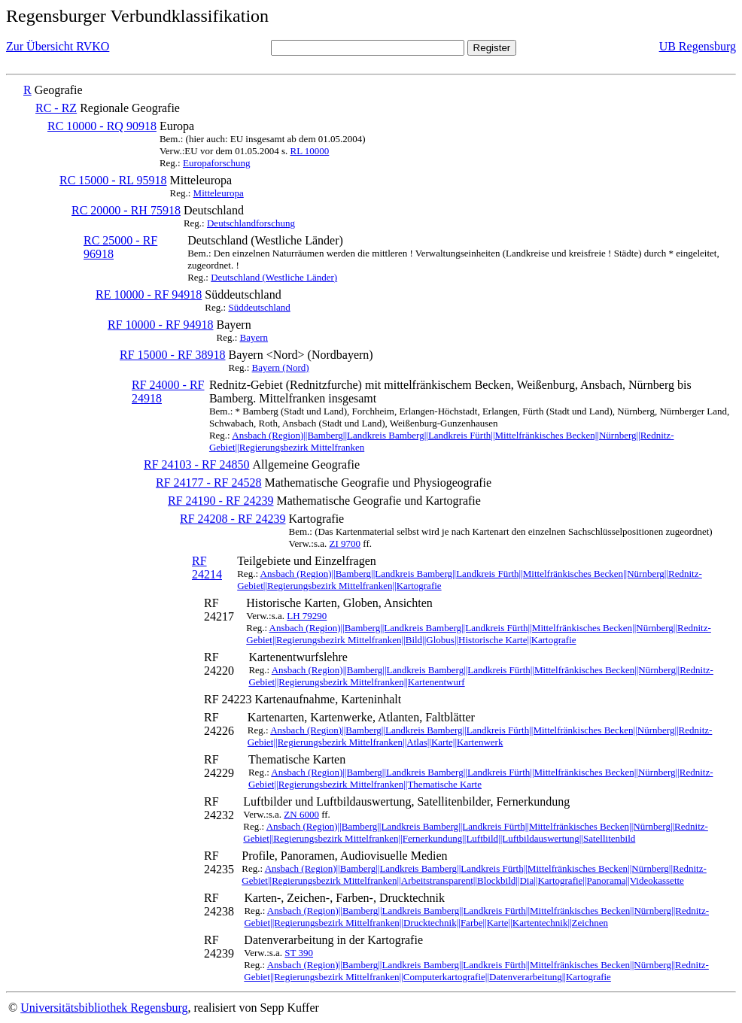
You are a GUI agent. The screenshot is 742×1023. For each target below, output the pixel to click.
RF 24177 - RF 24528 (208, 482)
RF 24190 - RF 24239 (220, 500)
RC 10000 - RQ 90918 (102, 126)
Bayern (254, 337)
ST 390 (298, 952)
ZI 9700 (345, 543)
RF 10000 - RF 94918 (160, 324)
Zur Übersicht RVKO (57, 46)
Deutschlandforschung (251, 223)
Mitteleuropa (218, 193)
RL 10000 (309, 150)
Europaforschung (217, 162)
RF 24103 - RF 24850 (196, 464)
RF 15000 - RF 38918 (172, 354)
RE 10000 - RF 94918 (149, 294)
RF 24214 (207, 567)
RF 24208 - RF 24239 (232, 518)
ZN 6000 (301, 814)
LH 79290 (307, 615)
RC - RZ (56, 108)
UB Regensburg (697, 46)
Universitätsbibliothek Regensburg (103, 1007)
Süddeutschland (259, 307)
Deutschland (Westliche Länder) (274, 277)
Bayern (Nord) (280, 367)
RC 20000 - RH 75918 (126, 210)
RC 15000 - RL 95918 (113, 180)
